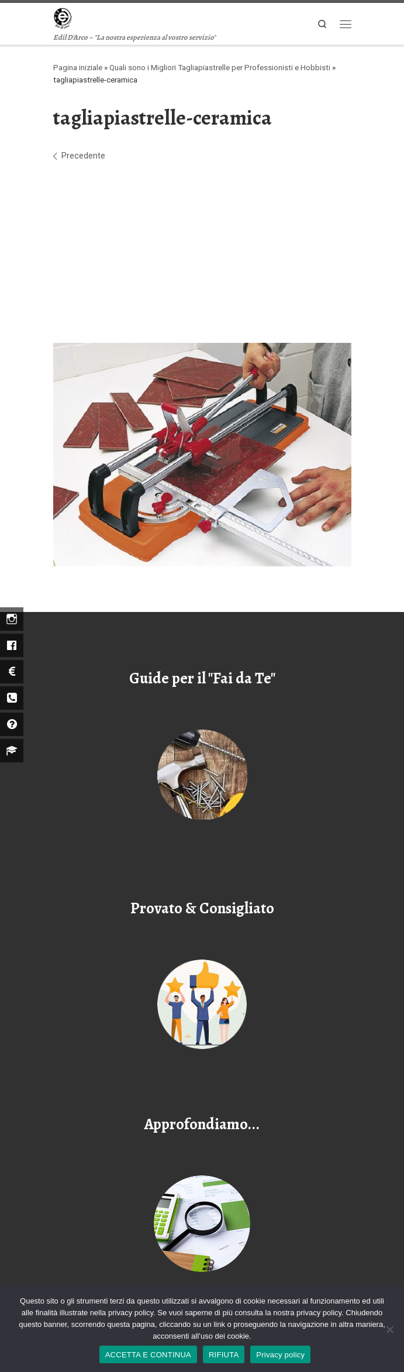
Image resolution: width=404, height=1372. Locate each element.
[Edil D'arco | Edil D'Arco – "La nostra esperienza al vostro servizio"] (62, 17)
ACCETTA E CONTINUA (148, 1354)
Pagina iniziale (77, 67)
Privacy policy (280, 1354)
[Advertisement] (202, 253)
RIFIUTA (224, 1354)
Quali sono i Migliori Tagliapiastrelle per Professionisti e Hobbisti (219, 67)
